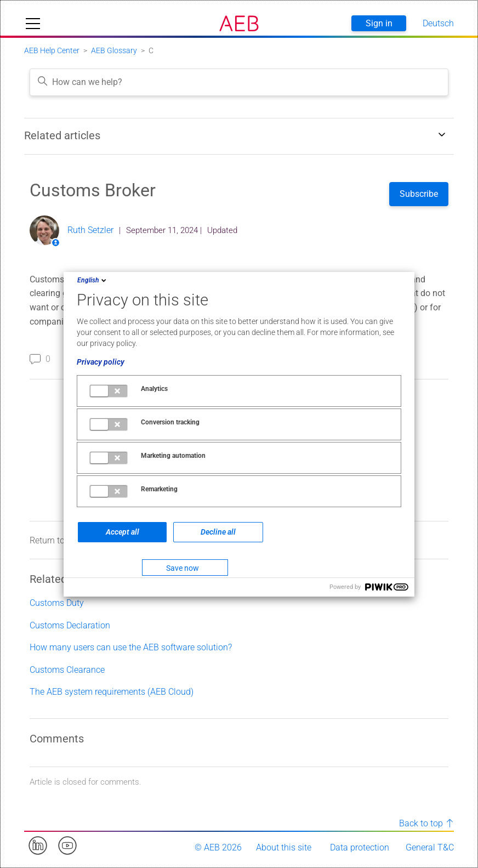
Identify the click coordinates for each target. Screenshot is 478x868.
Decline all (218, 531)
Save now (182, 568)
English (92, 280)
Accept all (122, 531)
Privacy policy (100, 362)
